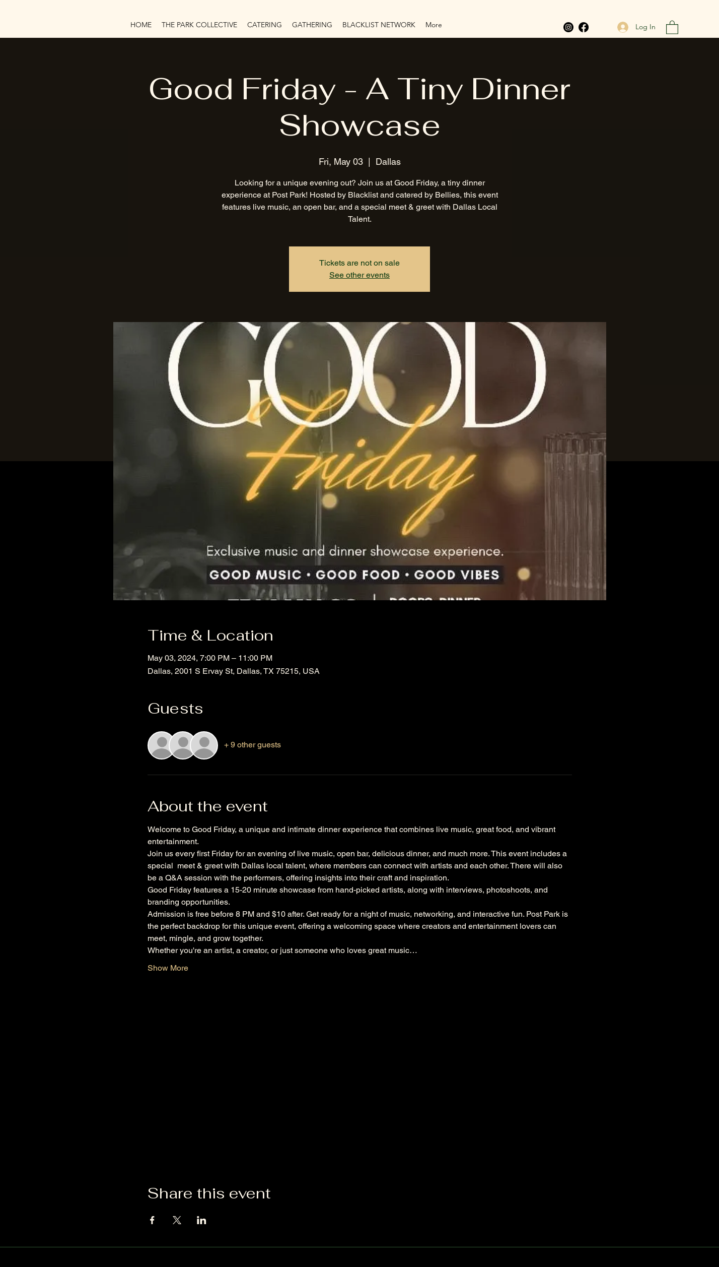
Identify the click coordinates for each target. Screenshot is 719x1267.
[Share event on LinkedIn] (201, 1220)
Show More (168, 968)
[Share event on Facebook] (152, 1220)
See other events (359, 275)
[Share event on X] (177, 1220)
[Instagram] (568, 27)
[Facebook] (584, 27)
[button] (672, 27)
